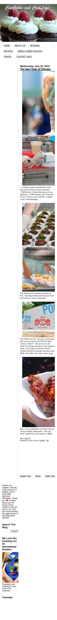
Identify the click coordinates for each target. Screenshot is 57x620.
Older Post (50, 476)
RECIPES (8, 51)
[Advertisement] (36, 459)
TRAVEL (8, 57)
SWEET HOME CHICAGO (30, 51)
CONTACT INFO (24, 57)
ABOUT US (20, 45)
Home (38, 476)
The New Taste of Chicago (35, 69)
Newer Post (25, 476)
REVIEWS (35, 45)
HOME (7, 45)
